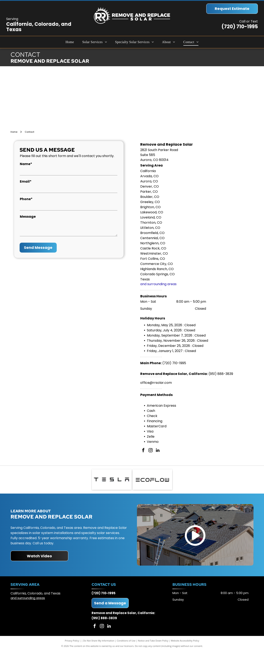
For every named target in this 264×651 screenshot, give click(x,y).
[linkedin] (158, 450)
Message (28, 216)
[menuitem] (69, 42)
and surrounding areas (158, 284)
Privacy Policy (72, 640)
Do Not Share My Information (98, 640)
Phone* (26, 199)
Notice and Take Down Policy (153, 640)
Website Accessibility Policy (185, 640)
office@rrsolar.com (156, 382)
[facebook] (143, 450)
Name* (26, 164)
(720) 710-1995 (240, 26)
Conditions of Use (126, 640)
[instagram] (150, 450)
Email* (26, 181)
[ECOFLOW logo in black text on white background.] (152, 479)
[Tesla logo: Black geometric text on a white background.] (112, 479)
